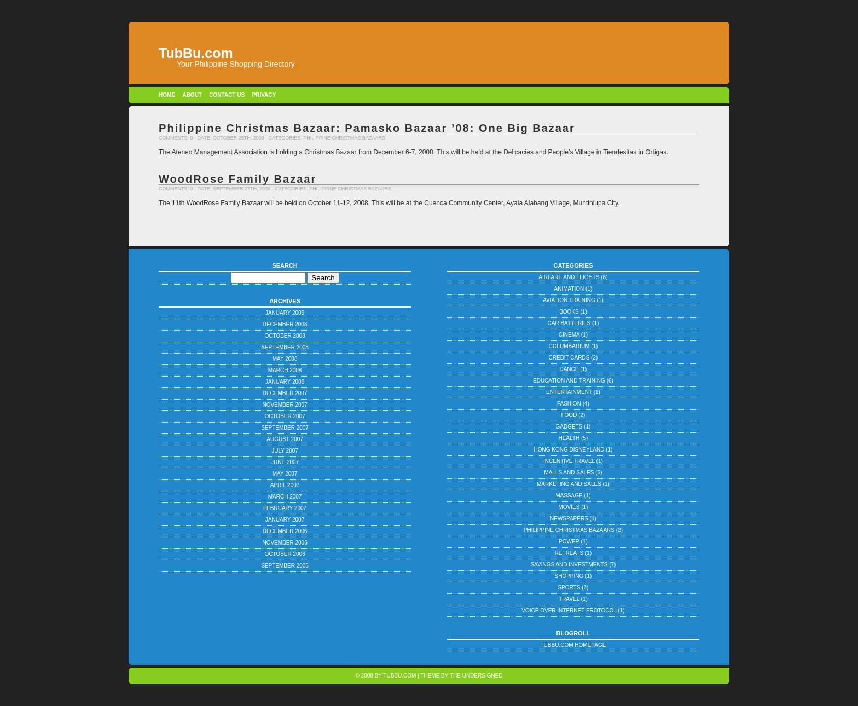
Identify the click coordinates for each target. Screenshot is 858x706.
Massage (568, 496)
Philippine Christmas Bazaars (344, 138)
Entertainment (569, 392)
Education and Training (569, 381)
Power (569, 542)
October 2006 (284, 554)
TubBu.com (399, 676)
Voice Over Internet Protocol (568, 610)
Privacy (264, 95)
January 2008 (284, 382)
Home (167, 95)
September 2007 (285, 428)
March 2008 (285, 370)
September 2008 (285, 347)
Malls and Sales (569, 473)
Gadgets (568, 427)
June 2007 (285, 462)
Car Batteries (569, 323)
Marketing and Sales (569, 484)
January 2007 (284, 520)
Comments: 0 (176, 138)
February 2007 (284, 508)
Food (569, 415)
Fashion (569, 404)
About (192, 95)
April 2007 (285, 485)
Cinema (569, 335)
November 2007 (284, 405)
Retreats (569, 553)
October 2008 (284, 336)
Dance (568, 369)
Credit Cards (569, 358)
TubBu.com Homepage (573, 645)
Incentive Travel (569, 461)
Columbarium (568, 346)
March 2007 (285, 497)
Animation (569, 289)
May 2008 (285, 359)
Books (569, 312)
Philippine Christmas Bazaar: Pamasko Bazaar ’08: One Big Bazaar (367, 128)
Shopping (569, 576)
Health (569, 438)
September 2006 (285, 566)
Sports (569, 588)
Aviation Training (569, 300)
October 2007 (284, 416)
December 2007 (285, 393)
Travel (569, 599)
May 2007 (285, 474)
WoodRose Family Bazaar (237, 179)
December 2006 (285, 531)
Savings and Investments (568, 565)
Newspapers (569, 519)
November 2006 (284, 543)
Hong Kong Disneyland (569, 450)
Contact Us (227, 95)
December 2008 (285, 324)
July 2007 (284, 451)
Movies (568, 507)
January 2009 (284, 313)
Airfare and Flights (568, 277)
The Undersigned (476, 676)
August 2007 (284, 439)
